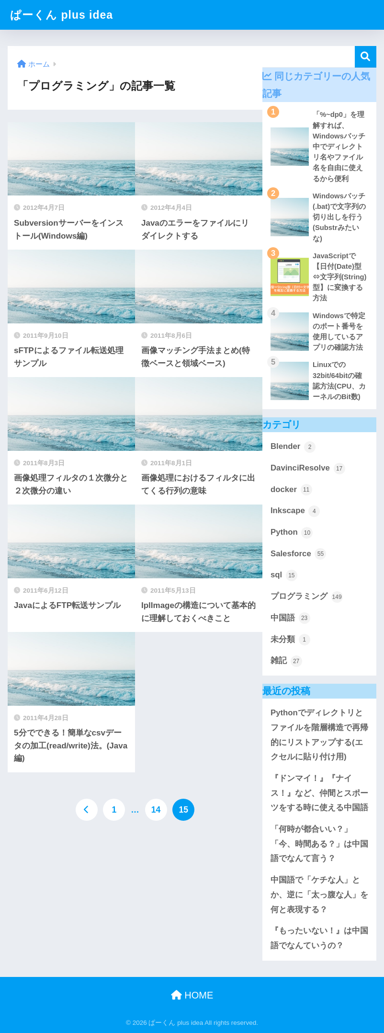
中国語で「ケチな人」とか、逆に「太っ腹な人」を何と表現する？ (319, 894)
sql (284, 575)
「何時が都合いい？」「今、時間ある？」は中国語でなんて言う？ (319, 844)
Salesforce (298, 554)
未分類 (290, 639)
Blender (293, 447)
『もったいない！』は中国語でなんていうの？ (319, 938)
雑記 (286, 661)
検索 (365, 57)
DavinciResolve (308, 468)
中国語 (290, 618)
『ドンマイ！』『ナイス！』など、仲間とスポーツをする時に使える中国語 (319, 793)
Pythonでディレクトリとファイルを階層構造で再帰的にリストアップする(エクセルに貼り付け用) (319, 734)
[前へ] (87, 810)
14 (155, 810)
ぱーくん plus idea (61, 15)
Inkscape (295, 511)
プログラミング (307, 597)
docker (291, 489)
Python (292, 533)
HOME (192, 995)
